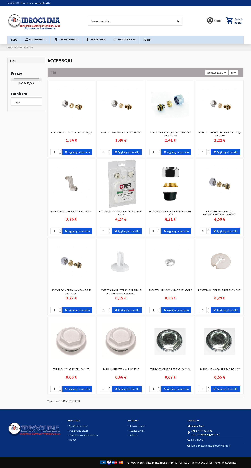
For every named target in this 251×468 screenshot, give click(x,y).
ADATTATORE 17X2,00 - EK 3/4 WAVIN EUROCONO (170, 134)
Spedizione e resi (78, 426)
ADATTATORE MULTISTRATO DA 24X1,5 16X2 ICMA (219, 134)
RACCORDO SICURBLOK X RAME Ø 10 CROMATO (71, 292)
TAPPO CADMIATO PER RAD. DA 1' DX (170, 369)
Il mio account (137, 426)
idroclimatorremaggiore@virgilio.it (37, 3)
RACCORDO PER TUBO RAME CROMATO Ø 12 (170, 213)
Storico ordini (136, 430)
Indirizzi (133, 435)
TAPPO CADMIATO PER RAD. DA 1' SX (220, 369)
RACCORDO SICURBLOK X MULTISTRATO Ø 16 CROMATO (219, 213)
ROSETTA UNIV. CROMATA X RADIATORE (170, 290)
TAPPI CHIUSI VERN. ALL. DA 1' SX (121, 369)
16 (233, 72)
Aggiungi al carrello (77, 152)
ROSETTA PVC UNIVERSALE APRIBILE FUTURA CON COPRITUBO (120, 292)
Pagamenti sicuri (78, 430)
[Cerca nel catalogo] (178, 21)
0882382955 (14, 3)
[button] (35, 40)
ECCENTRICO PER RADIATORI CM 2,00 (71, 211)
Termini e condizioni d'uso (83, 435)
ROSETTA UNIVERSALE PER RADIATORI (219, 290)
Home (72, 439)
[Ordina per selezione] (216, 72)
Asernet (231, 462)
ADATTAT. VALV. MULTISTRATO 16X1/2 (121, 132)
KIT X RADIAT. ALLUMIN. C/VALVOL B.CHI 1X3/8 (120, 213)
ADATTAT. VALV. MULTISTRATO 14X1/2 (71, 132)
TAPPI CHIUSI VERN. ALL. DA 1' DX (71, 369)
